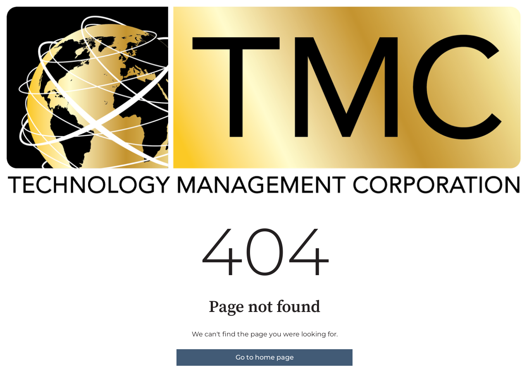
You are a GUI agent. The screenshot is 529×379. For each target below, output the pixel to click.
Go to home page (265, 357)
